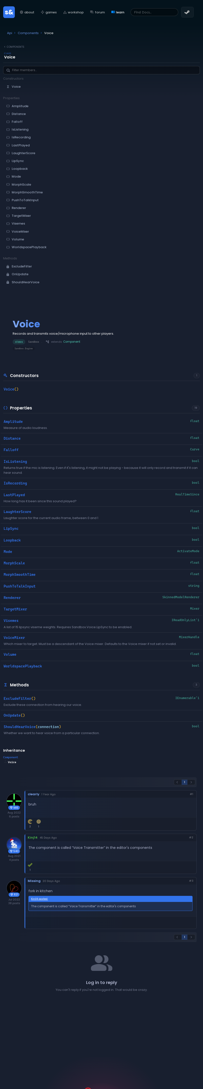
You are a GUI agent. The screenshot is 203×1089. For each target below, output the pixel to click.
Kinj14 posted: (39, 899)
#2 (191, 837)
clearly (33, 794)
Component (10, 757)
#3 (191, 880)
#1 (191, 794)
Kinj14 (33, 838)
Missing (34, 881)
